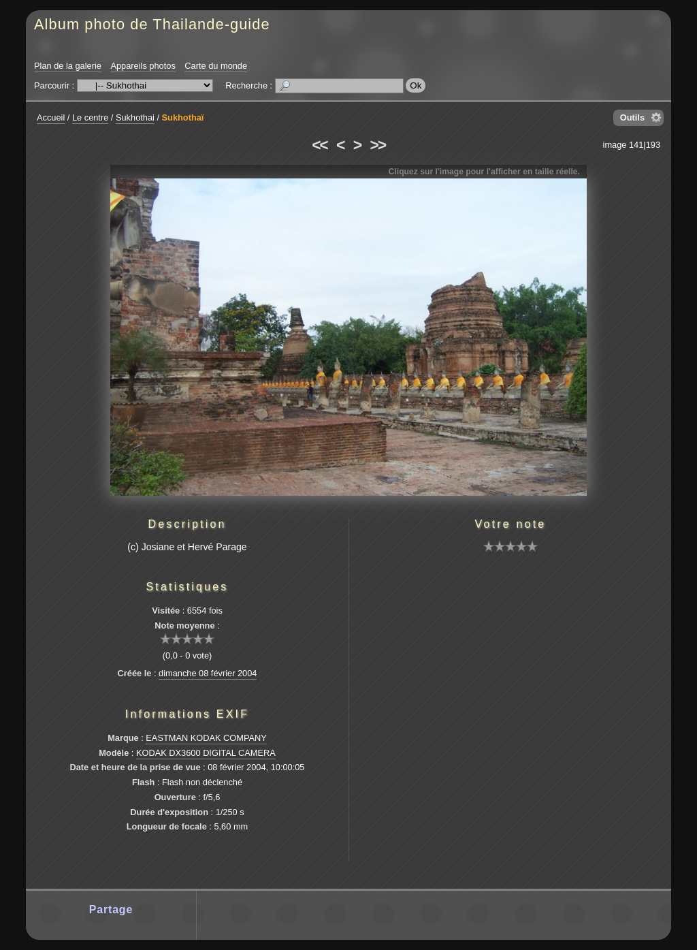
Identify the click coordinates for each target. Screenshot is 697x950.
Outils (632, 117)
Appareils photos (142, 66)
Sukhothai (135, 117)
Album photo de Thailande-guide (152, 24)
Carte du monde (215, 66)
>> (377, 145)
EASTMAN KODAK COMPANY (206, 738)
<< (319, 145)
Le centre (90, 117)
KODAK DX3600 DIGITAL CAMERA (206, 753)
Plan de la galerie (67, 66)
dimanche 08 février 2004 (208, 673)
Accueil (51, 117)
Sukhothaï (183, 117)
